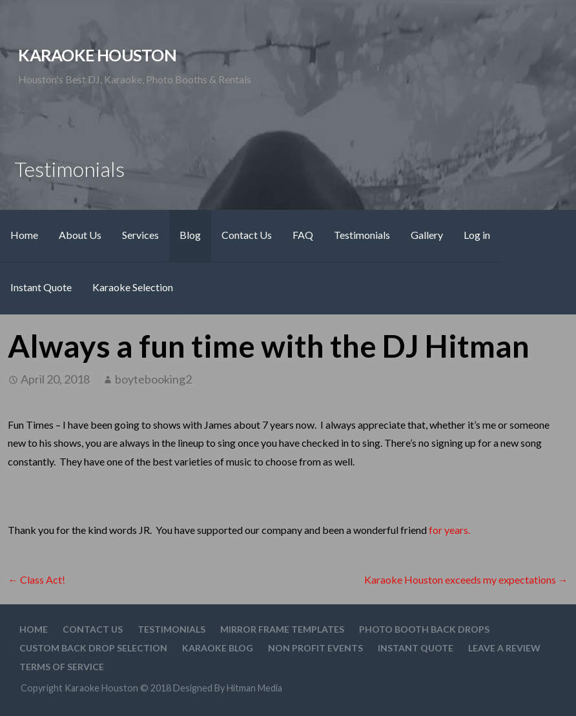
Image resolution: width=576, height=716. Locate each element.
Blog (190, 235)
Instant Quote (41, 287)
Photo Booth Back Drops (424, 629)
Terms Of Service (61, 666)
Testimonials (362, 235)
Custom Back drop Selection (93, 647)
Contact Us (246, 235)
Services (140, 235)
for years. (449, 530)
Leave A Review (504, 647)
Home (24, 235)
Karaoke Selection (132, 287)
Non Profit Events (315, 647)
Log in (477, 235)
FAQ (303, 235)
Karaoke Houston (97, 55)
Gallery (427, 235)
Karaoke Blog (217, 647)
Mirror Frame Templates (282, 629)
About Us (80, 235)
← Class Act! (36, 579)
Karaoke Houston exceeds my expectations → (466, 579)
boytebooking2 (153, 379)
